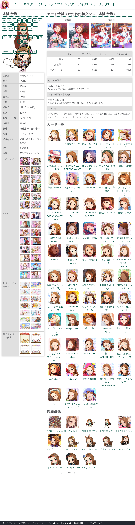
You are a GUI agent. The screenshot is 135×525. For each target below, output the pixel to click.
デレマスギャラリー (95, 523)
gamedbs (78, 523)
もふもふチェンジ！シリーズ (124, 353)
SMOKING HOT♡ (107, 328)
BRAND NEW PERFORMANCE (72, 165)
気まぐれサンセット (72, 187)
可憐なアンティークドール (124, 285)
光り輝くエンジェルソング (124, 238)
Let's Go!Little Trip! (72, 212)
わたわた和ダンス (124, 328)
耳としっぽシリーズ (107, 259)
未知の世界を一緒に (90, 285)
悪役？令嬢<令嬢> (107, 306)
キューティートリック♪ (107, 144)
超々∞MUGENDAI (107, 353)
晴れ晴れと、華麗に (107, 187)
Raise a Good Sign (107, 285)
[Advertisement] (67, 495)
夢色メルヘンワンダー (124, 378)
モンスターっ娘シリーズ (55, 306)
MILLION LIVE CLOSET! (89, 212)
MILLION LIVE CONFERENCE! (107, 238)
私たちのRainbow (72, 259)
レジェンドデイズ (124, 144)
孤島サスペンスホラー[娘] (55, 285)
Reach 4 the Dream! (54, 238)
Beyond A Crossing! (72, 285)
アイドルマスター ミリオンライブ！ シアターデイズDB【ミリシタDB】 (63, 4)
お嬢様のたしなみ (72, 144)
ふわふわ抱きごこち (90, 404)
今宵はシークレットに (72, 238)
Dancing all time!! (72, 306)
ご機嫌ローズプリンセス (55, 165)
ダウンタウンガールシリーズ (72, 404)
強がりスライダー (90, 144)
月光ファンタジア (90, 165)
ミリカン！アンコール (90, 306)
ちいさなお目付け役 (107, 165)
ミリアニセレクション (124, 306)
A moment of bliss (72, 353)
